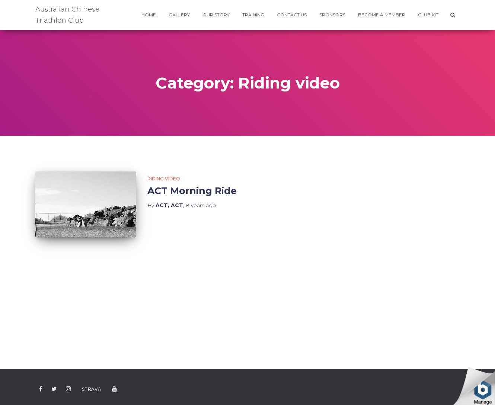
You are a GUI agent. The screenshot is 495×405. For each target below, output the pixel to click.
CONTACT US (292, 14)
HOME (148, 14)
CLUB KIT (428, 14)
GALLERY (179, 14)
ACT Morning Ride (192, 190)
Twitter (54, 389)
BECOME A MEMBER (381, 14)
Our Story (216, 14)
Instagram (68, 389)
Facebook (40, 389)
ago (201, 205)
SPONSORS (332, 14)
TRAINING (253, 14)
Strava (91, 389)
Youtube (114, 389)
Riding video (163, 178)
